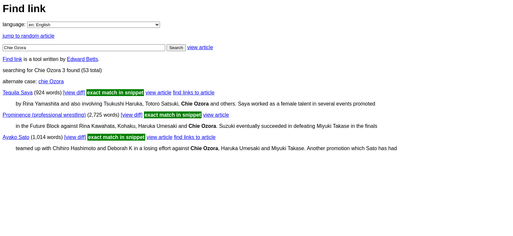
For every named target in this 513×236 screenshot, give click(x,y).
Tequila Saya (18, 92)
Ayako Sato (16, 137)
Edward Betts (82, 59)
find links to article (193, 92)
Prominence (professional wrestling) (44, 115)
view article (200, 47)
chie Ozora (50, 81)
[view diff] (74, 92)
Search (176, 47)
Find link (12, 59)
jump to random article (28, 36)
